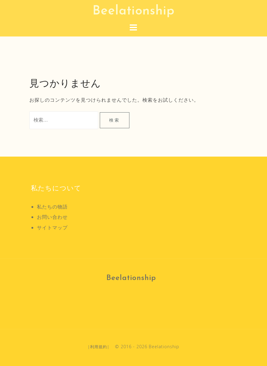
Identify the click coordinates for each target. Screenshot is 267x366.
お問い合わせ (52, 217)
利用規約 (98, 346)
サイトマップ (52, 227)
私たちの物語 (52, 206)
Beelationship (133, 11)
